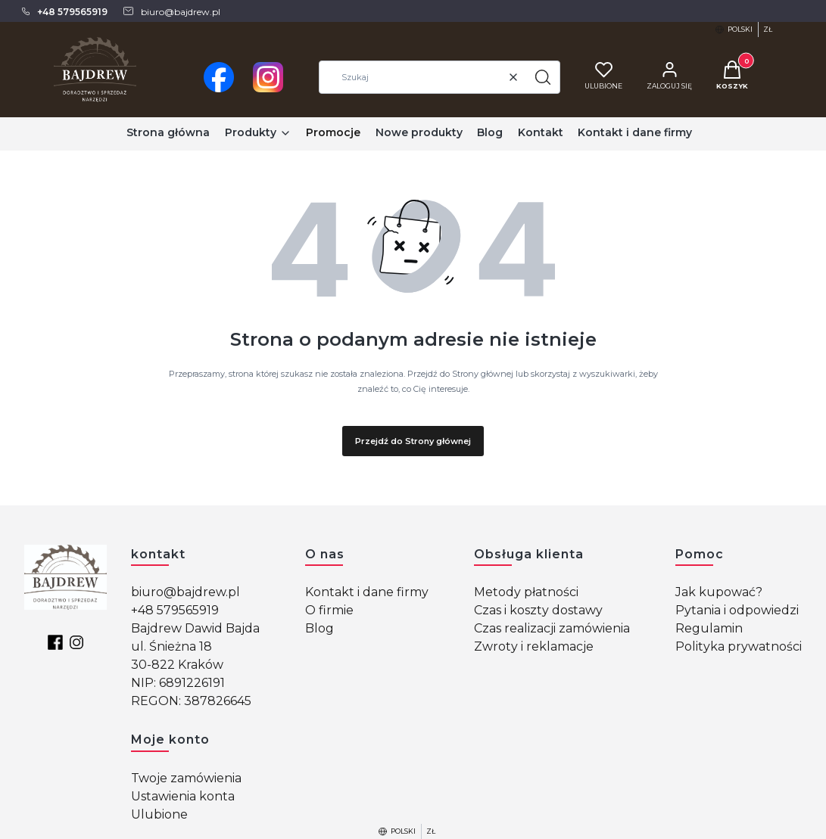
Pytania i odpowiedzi (737, 610)
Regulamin (709, 628)
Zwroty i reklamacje (534, 646)
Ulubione (159, 814)
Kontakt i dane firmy (367, 592)
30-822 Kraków (177, 664)
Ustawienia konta (183, 796)
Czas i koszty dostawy (538, 610)
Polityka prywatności (738, 646)
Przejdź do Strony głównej (413, 441)
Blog (319, 628)
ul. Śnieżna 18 (171, 646)
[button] (542, 77)
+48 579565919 (175, 610)
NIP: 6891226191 (178, 683)
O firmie (329, 610)
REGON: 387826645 (191, 701)
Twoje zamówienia (186, 778)
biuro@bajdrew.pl (185, 592)
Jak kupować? (718, 592)
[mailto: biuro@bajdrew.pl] (171, 11)
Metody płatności (526, 592)
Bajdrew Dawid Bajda (195, 628)
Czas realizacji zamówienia (552, 628)
